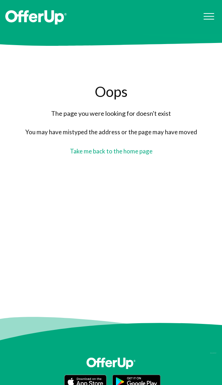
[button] (209, 17)
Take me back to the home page (111, 151)
